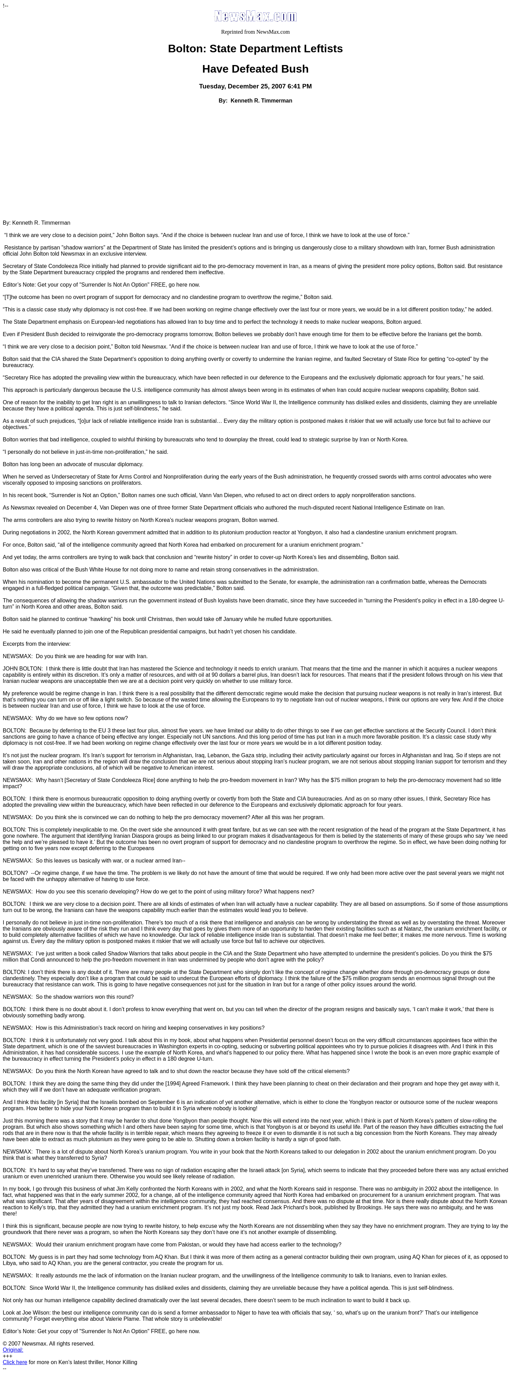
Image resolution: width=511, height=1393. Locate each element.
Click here (15, 1362)
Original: (13, 1350)
